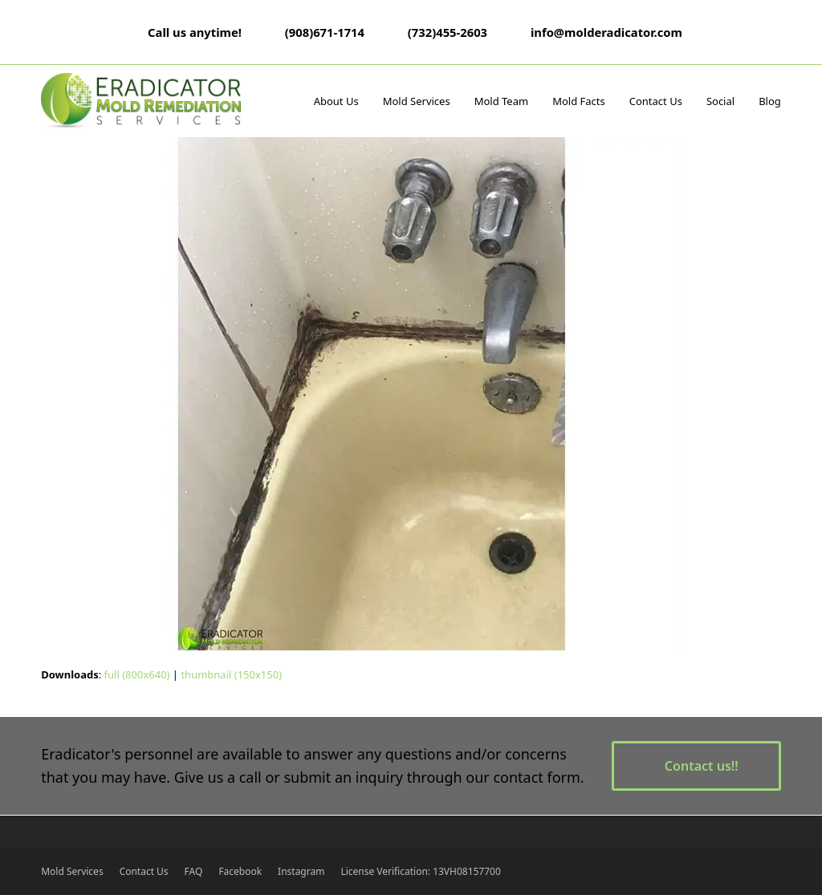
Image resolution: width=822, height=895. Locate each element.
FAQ (194, 871)
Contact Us (144, 871)
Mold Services (72, 871)
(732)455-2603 (447, 32)
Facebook (240, 871)
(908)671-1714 (324, 32)
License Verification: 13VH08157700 (420, 871)
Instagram (301, 871)
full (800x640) (137, 674)
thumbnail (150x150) (231, 674)
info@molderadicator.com (606, 32)
